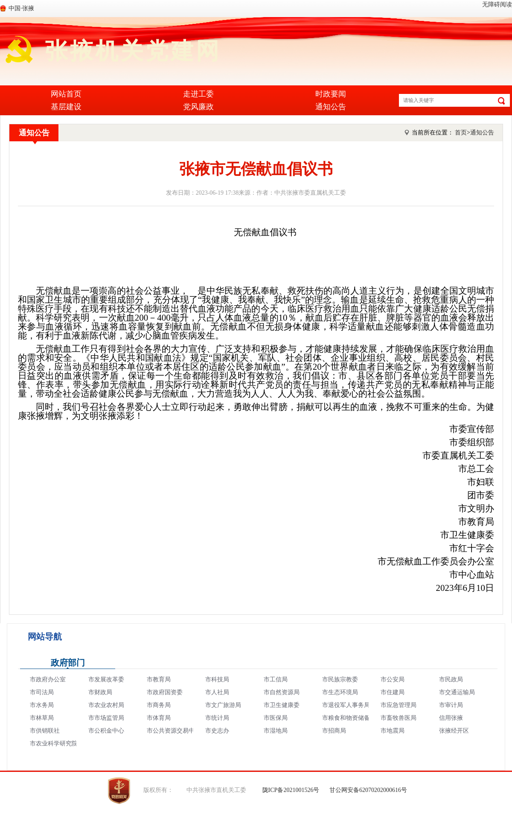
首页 (461, 132)
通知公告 (330, 106)
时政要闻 (330, 94)
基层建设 (66, 106)
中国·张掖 (21, 8)
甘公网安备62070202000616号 (368, 790)
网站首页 (66, 94)
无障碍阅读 (497, 4)
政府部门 (68, 662)
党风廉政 (198, 106)
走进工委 (198, 94)
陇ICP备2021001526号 (291, 790)
